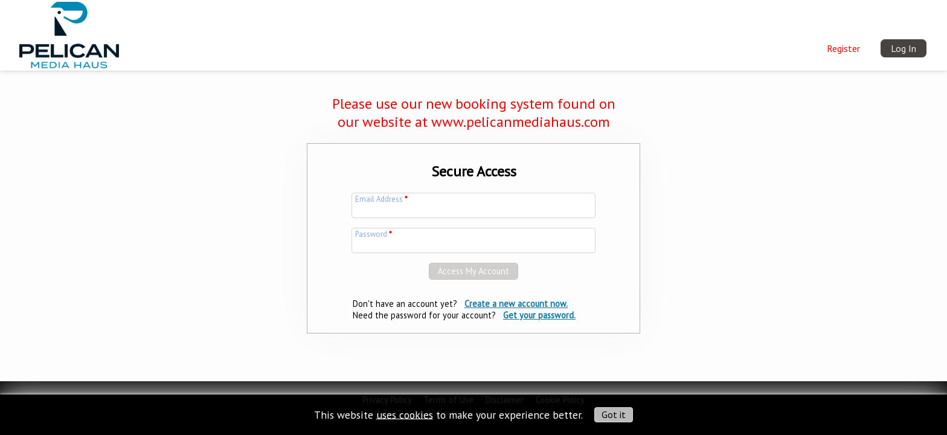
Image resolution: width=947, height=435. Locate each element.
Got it (614, 414)
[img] (69, 33)
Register (843, 48)
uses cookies (404, 414)
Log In (903, 48)
